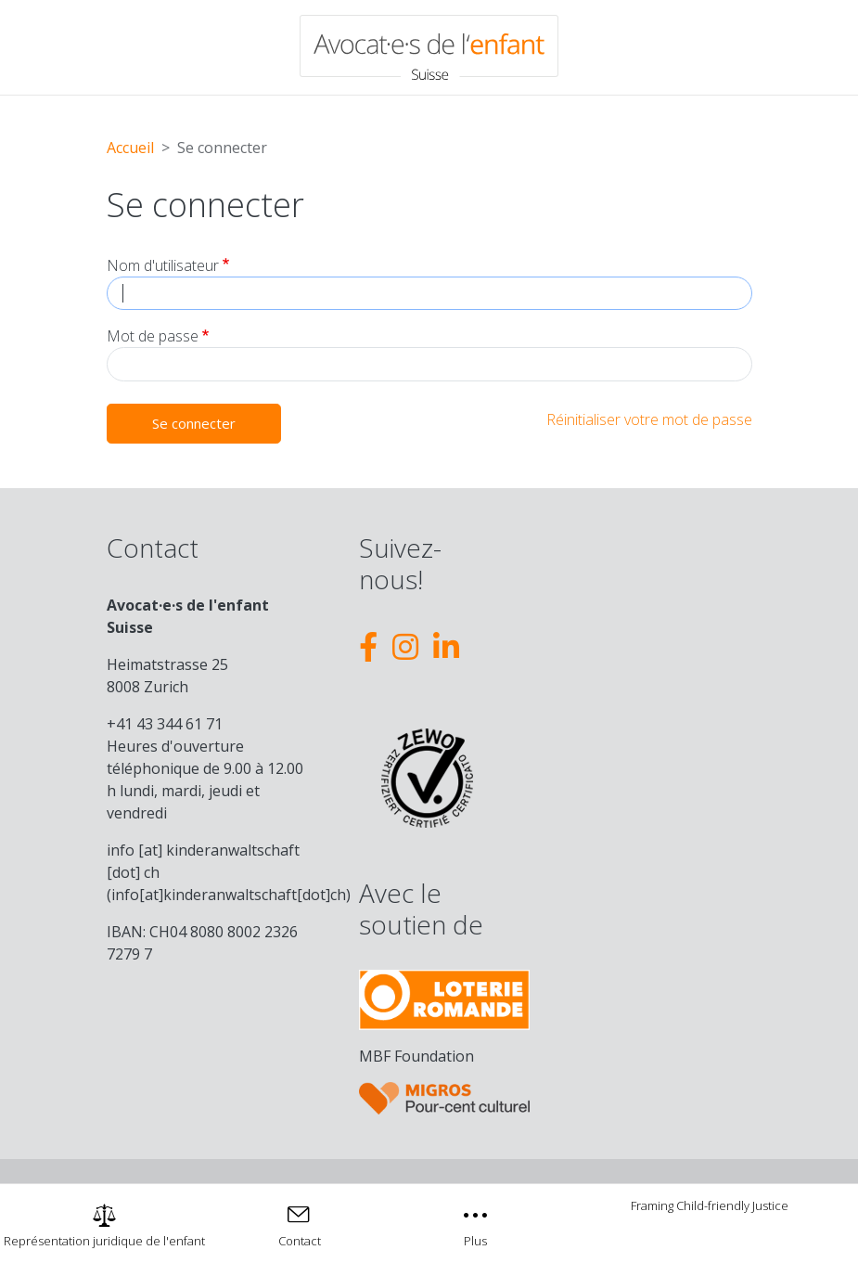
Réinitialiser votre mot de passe (649, 419)
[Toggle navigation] (476, 1223)
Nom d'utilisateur (163, 265)
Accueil (130, 147)
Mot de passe (152, 336)
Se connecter (194, 423)
